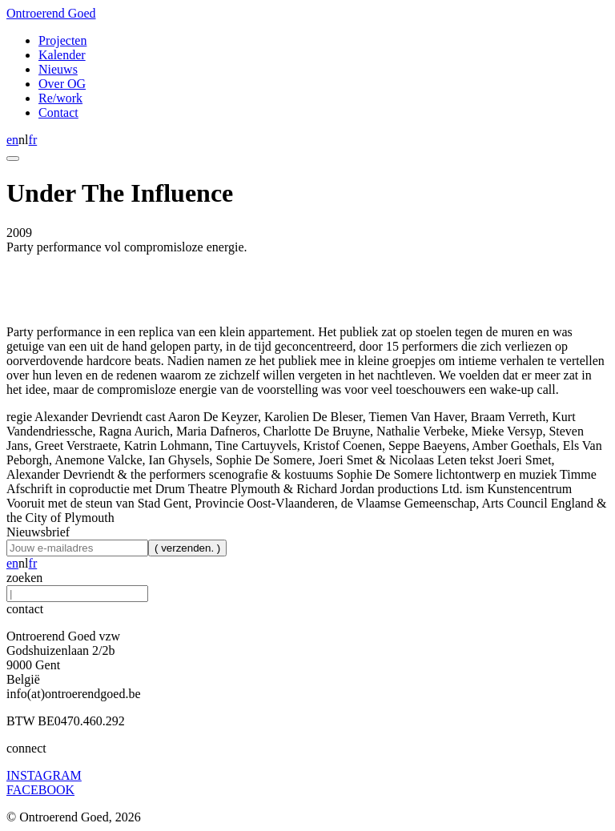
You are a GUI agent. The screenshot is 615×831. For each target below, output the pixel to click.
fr (33, 140)
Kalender (62, 55)
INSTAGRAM (44, 775)
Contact (58, 112)
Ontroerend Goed (51, 13)
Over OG (62, 83)
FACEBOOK (40, 790)
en (12, 140)
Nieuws (58, 69)
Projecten (62, 40)
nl (23, 140)
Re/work (60, 98)
